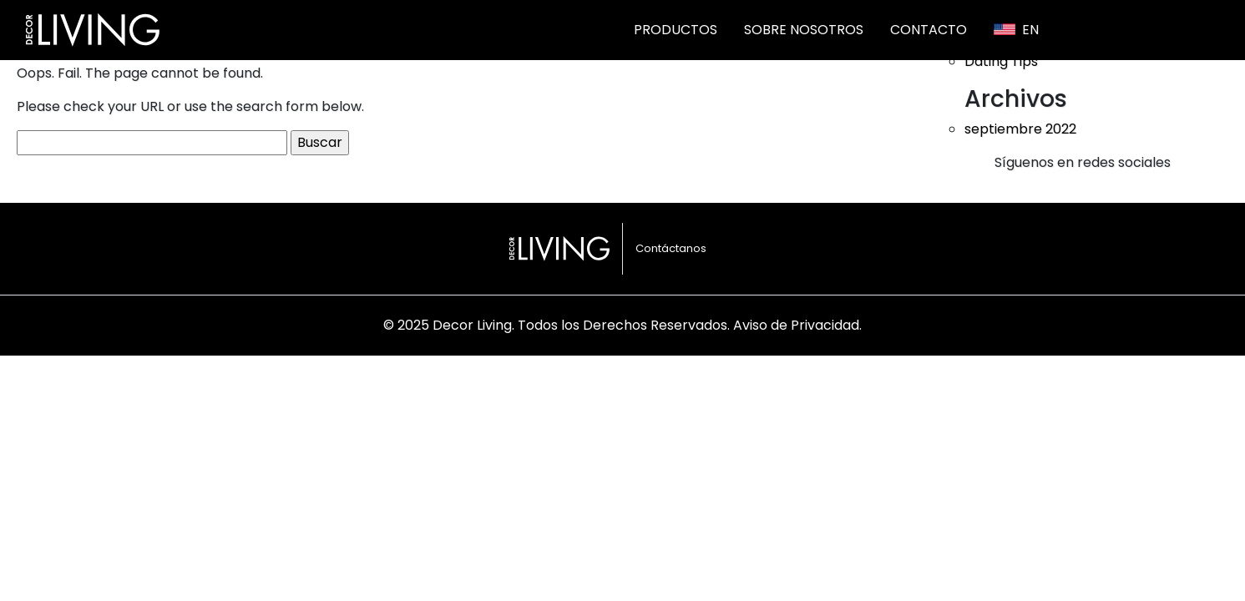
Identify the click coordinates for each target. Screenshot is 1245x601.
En (1016, 29)
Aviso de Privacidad (796, 325)
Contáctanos (670, 248)
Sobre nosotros (803, 29)
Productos (675, 29)
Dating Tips (1001, 61)
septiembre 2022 (1020, 129)
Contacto (928, 29)
